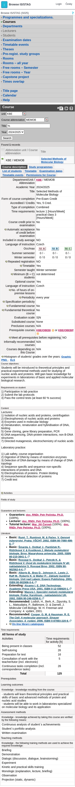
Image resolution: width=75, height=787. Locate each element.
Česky (69, 4)
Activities (8, 493)
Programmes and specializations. (28, 17)
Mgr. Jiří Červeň (42, 524)
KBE (39, 179)
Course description (14, 166)
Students (9, 35)
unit (3, 113)
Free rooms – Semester (20, 67)
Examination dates (17, 40)
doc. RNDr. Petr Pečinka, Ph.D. (45, 514)
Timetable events (16, 44)
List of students (12, 170)
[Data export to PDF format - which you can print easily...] (60, 108)
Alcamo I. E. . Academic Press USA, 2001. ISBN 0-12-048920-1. (39, 587)
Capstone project (16, 77)
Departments (12, 26)
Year (4, 132)
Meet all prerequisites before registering (36, 337)
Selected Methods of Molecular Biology (53, 160)
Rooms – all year (15, 63)
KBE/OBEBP (66, 330)
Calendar (9, 95)
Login (59, 4)
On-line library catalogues (28, 624)
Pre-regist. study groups (21, 54)
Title (3, 125)
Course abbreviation (13, 119)
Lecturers (9, 30)
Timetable (31, 170)
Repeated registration (21, 261)
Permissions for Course (41, 174)
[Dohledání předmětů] (47, 120)
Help (6, 100)
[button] (4, 4)
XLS (12, 359)
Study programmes (40, 166)
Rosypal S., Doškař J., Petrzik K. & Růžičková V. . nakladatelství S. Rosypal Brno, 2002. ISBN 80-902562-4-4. (39, 564)
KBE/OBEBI (43, 330)
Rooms (8, 58)
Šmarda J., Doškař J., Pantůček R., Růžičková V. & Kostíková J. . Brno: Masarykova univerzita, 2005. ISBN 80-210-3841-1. (40, 552)
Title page (10, 90)
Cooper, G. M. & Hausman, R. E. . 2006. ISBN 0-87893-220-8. (39, 617)
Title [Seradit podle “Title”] (43, 151)
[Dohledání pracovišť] (24, 114)
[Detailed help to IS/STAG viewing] (71, 108)
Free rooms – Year (16, 72)
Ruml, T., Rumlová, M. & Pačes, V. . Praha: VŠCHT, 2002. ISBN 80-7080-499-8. (41, 540)
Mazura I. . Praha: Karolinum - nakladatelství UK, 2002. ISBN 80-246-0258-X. (41, 595)
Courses (9, 22)
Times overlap (13, 81)
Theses (8, 49)
